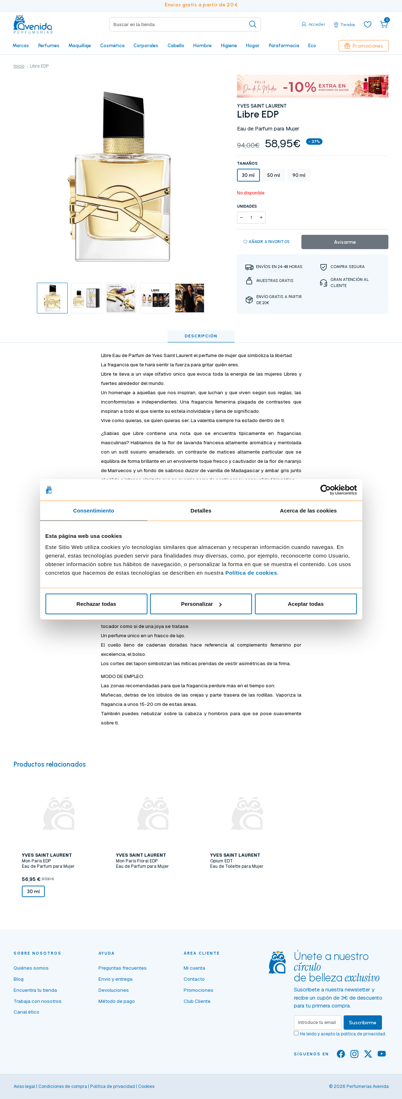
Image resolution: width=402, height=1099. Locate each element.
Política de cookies (251, 573)
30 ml (248, 175)
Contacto (194, 979)
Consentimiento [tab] (93, 510)
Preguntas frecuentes (122, 968)
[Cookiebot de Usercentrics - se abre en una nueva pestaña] (325, 489)
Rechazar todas (96, 604)
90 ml (298, 175)
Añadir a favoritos (266, 242)
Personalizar (201, 604)
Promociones (363, 46)
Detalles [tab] (200, 510)
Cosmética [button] (112, 45)
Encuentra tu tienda (35, 990)
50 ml (273, 175)
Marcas (21, 45)
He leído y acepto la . (343, 1034)
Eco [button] (312, 45)
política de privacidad (363, 1034)
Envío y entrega (115, 979)
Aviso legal (24, 1086)
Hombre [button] (202, 45)
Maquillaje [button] (79, 45)
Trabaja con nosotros (38, 1001)
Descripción (201, 335)
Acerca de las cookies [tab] (308, 510)
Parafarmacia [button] (284, 45)
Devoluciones (113, 990)
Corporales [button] (146, 45)
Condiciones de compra (62, 1086)
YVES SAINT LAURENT (262, 106)
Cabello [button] (176, 45)
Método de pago (116, 1001)
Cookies (146, 1086)
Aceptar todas (306, 604)
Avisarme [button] (345, 242)
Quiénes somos (31, 968)
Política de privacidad (112, 1086)
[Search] (185, 24)
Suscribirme (363, 1022)
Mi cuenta (194, 968)
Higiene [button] (229, 45)
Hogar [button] (253, 45)
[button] (384, 24)
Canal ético (26, 1012)
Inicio (19, 66)
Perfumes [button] (48, 45)
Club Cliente (197, 1001)
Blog (19, 979)
